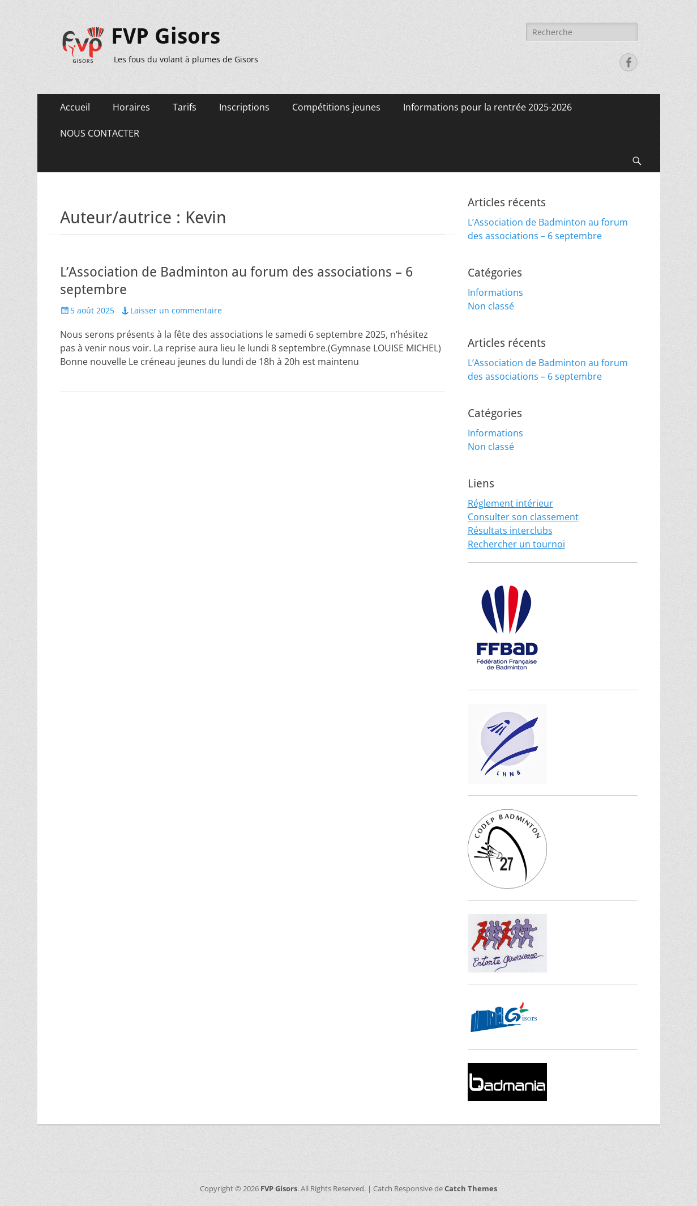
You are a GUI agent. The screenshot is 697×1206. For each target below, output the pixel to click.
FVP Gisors (165, 36)
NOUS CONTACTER (99, 133)
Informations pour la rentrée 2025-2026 (487, 107)
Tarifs (184, 107)
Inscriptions (244, 107)
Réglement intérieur (510, 503)
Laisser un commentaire (176, 310)
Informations (495, 292)
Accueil (75, 107)
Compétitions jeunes (336, 107)
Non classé (491, 306)
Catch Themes (470, 1188)
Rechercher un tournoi (516, 544)
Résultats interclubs (510, 530)
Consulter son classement (523, 517)
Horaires (131, 107)
